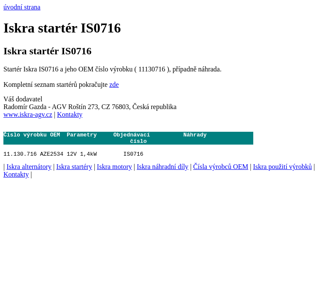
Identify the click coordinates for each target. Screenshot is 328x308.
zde (114, 84)
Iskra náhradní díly (162, 173)
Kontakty (70, 114)
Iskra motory (114, 173)
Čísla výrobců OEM (220, 173)
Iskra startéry (74, 173)
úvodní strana (22, 7)
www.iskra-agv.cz (27, 114)
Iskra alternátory (28, 173)
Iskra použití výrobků (282, 173)
